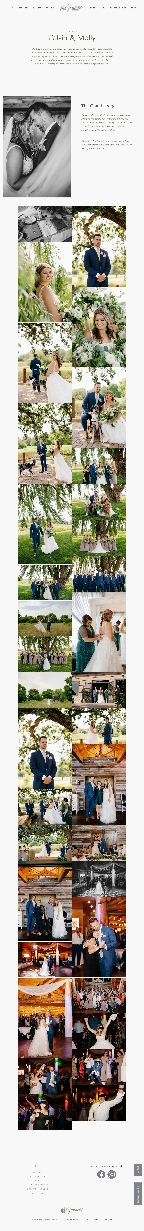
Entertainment (118, 8)
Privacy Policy (92, 1219)
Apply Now (37, 1193)
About (92, 8)
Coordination (37, 1176)
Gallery (37, 8)
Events (37, 1181)
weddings (23, 8)
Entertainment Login (38, 1189)
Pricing (50, 8)
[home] (71, 8)
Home (11, 8)
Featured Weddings (38, 1185)
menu (102, 8)
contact (108, 1219)
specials (37, 1172)
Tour (133, 8)
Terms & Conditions (71, 1219)
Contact (138, 1170)
